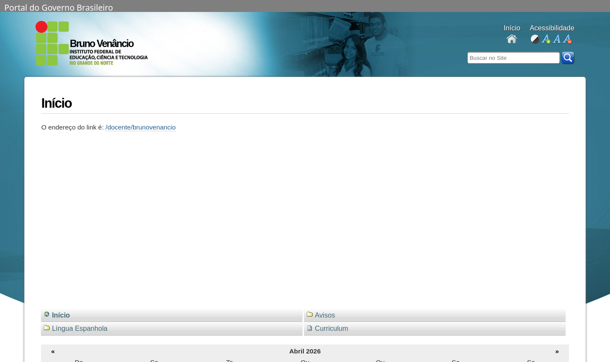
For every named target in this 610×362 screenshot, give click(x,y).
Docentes (511, 39)
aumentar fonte (545, 39)
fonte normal (556, 39)
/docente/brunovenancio (141, 127)
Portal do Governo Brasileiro (58, 7)
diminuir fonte (567, 39)
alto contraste (535, 39)
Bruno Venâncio (101, 43)
